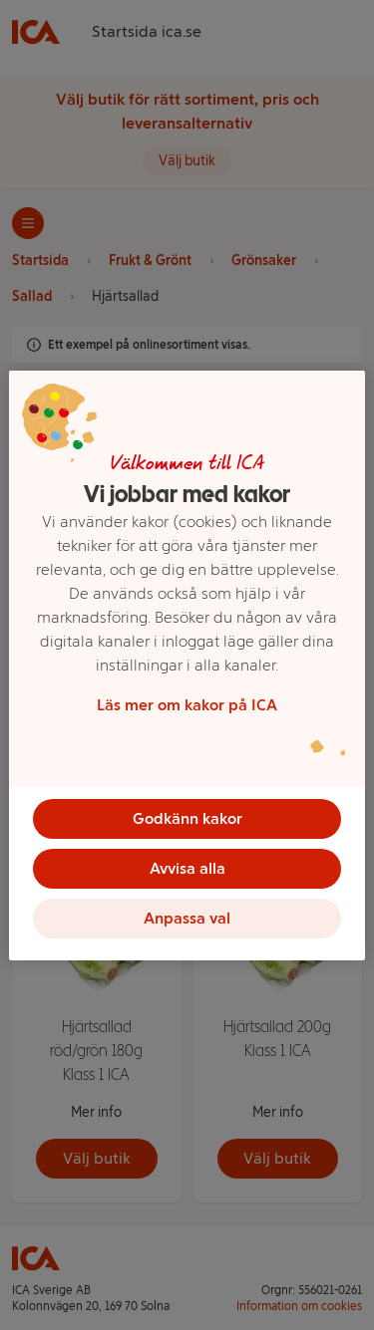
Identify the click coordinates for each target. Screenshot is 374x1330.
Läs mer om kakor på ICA (187, 704)
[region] (186, 665)
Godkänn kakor (187, 818)
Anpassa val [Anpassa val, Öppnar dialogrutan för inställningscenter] (187, 918)
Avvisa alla (187, 868)
